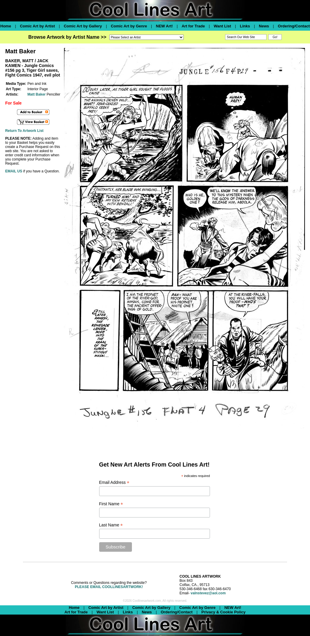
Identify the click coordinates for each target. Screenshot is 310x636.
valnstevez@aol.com (208, 593)
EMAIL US (13, 171)
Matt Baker (36, 94)
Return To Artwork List (24, 131)
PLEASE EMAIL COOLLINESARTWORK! (109, 587)
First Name (111, 504)
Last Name (111, 525)
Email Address (114, 482)
